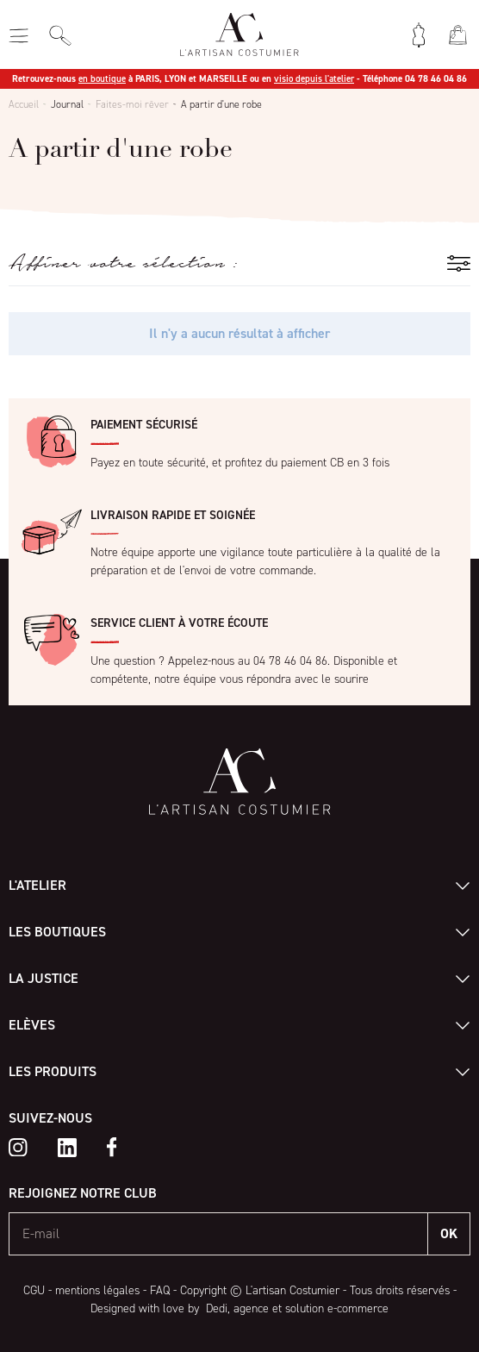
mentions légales (97, 1290)
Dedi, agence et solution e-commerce (295, 1308)
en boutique (102, 78)
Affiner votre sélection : (123, 263)
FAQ (160, 1290)
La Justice (43, 978)
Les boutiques (57, 932)
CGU (34, 1290)
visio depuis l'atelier (314, 78)
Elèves (32, 1025)
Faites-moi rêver (132, 104)
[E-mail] (218, 1234)
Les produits (52, 1071)
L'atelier (37, 885)
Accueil (24, 104)
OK (448, 1233)
